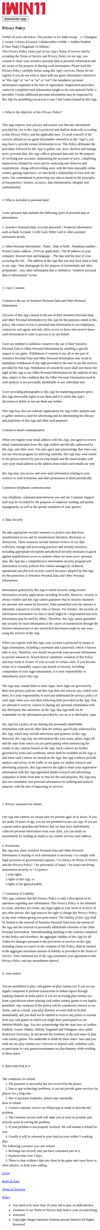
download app (15, 19)
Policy (6, 1197)
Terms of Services (13, 1189)
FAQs (6, 1173)
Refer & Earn (10, 1181)
